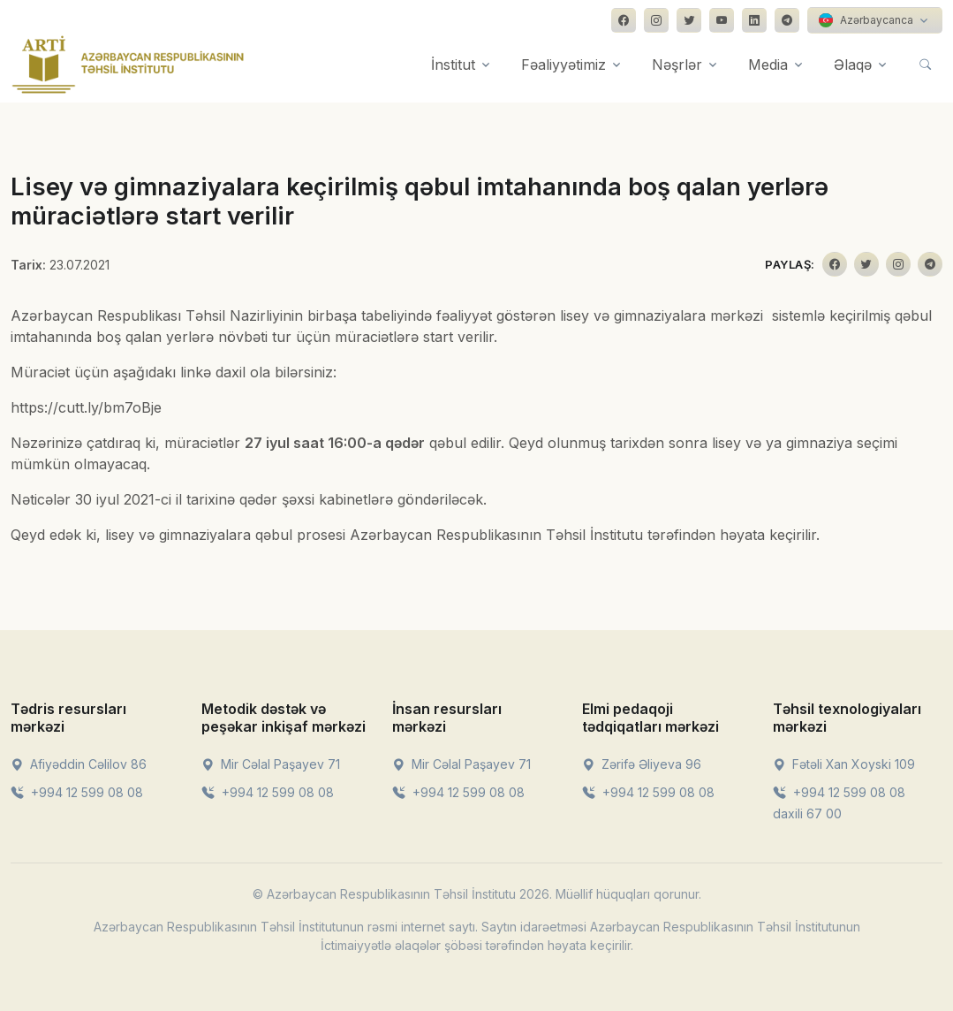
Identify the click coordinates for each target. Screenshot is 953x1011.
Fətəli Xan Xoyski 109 (844, 764)
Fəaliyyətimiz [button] (563, 64)
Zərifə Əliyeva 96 (641, 764)
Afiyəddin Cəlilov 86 (79, 764)
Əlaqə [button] (853, 64)
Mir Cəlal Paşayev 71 (270, 764)
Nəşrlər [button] (677, 64)
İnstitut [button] (453, 64)
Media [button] (768, 64)
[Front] (128, 64)
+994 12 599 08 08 (77, 792)
